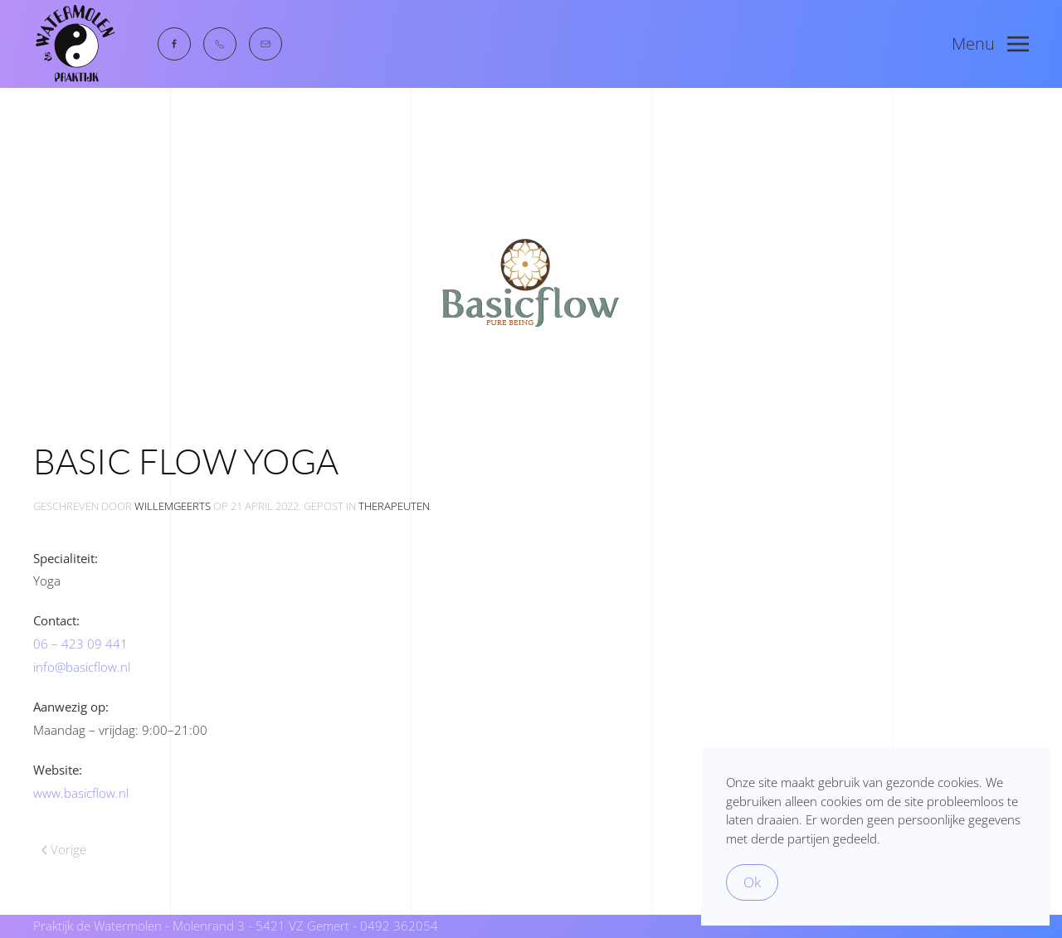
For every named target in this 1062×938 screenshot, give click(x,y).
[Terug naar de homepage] (74, 44)
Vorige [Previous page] (63, 849)
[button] (990, 44)
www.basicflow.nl (81, 793)
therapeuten (394, 505)
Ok (752, 882)
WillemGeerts (172, 505)
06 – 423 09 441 (80, 643)
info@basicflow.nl (81, 667)
